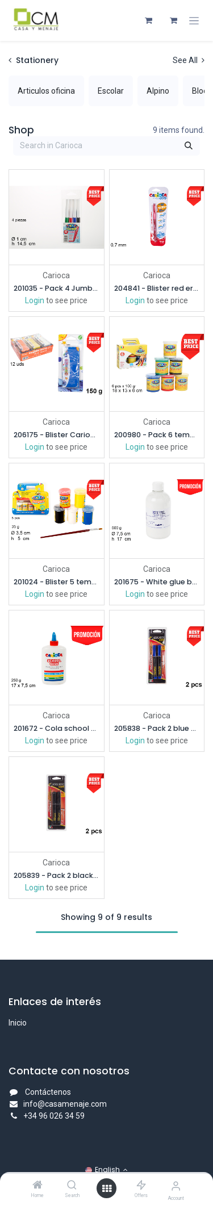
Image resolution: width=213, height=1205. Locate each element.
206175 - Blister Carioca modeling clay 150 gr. (56, 434)
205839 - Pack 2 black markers (56, 875)
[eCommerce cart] (148, 20)
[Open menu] (106, 1188)
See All (188, 60)
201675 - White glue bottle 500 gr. (157, 581)
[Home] (37, 1185)
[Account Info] (175, 1186)
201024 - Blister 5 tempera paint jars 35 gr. (56, 581)
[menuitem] (46, 91)
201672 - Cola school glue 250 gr (56, 728)
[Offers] (141, 1185)
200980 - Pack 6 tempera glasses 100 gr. (157, 434)
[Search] (71, 1185)
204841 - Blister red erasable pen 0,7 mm (157, 287)
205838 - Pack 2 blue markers (157, 728)
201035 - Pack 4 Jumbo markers (56, 287)
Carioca (56, 274)
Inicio (18, 1022)
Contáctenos (48, 1092)
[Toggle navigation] (193, 20)
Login (34, 299)
